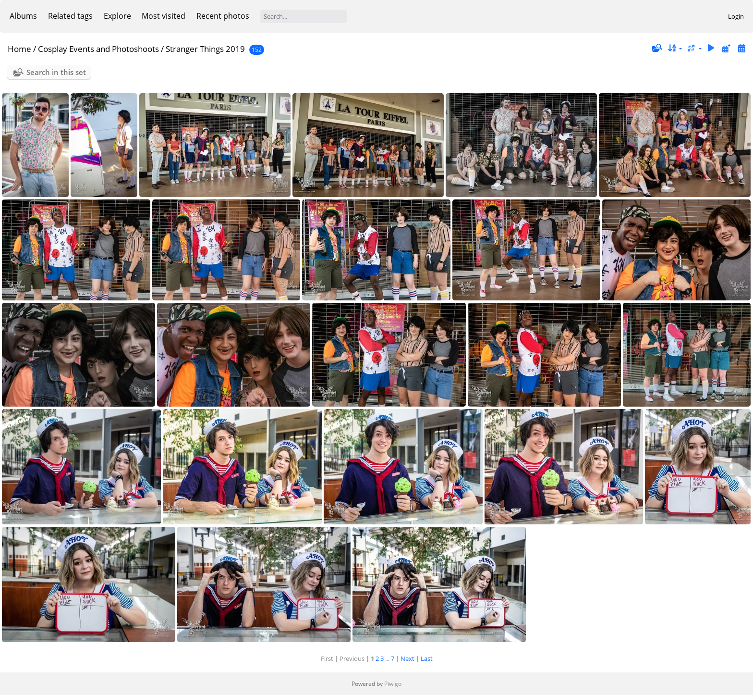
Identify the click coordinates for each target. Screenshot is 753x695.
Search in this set (56, 72)
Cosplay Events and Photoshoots (98, 48)
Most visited (163, 16)
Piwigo (392, 684)
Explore (117, 16)
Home (19, 48)
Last (427, 658)
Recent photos (222, 16)
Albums (23, 16)
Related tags (70, 16)
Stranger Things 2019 (205, 48)
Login (736, 16)
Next (407, 658)
